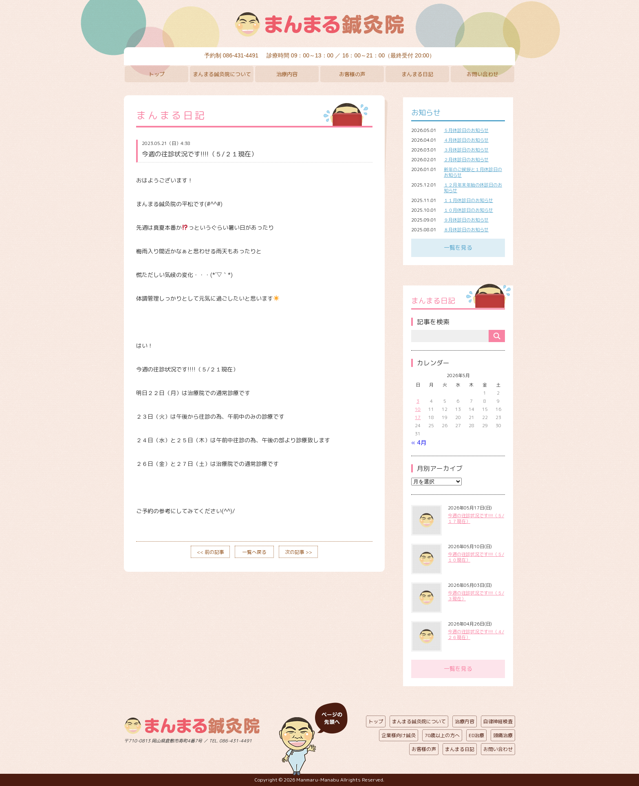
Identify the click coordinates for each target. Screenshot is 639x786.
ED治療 (476, 735)
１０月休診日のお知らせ (468, 210)
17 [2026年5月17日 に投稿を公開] (418, 417)
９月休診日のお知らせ (466, 220)
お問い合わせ (482, 74)
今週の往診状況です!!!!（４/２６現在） (476, 634)
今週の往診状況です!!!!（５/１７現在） (476, 518)
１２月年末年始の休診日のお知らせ (473, 188)
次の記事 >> (298, 552)
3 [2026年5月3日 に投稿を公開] (417, 401)
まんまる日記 (417, 74)
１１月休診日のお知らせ (468, 200)
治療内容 (286, 74)
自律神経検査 (498, 721)
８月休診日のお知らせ (466, 229)
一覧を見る (458, 247)
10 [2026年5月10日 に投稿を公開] (418, 409)
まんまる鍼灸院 (319, 24)
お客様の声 (352, 74)
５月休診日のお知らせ (466, 130)
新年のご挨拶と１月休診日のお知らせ (473, 172)
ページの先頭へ (313, 739)
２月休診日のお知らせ (466, 159)
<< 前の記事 (210, 552)
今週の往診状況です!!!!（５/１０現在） (476, 557)
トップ (157, 74)
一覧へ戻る (254, 552)
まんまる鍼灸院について (222, 74)
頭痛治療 (503, 735)
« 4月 (418, 442)
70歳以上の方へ (442, 735)
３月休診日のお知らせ (466, 150)
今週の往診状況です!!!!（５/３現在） (476, 596)
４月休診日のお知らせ (466, 140)
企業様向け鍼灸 (398, 735)
